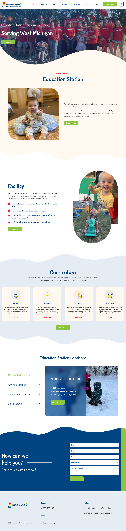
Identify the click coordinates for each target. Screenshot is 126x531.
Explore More (15, 229)
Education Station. (18, 523)
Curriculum (65, 4)
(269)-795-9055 (47, 508)
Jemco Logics (52, 523)
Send (76, 479)
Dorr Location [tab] (24, 403)
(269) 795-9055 (92, 4)
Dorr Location (106, 513)
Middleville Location (90, 508)
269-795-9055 (58, 388)
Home (34, 4)
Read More (16, 317)
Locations (77, 4)
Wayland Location (108, 508)
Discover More (71, 123)
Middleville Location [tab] (24, 375)
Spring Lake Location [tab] (24, 394)
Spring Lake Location (91, 513)
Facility (54, 4)
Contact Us (110, 4)
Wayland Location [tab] (24, 384)
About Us (44, 4)
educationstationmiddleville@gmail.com (63, 392)
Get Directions (57, 402)
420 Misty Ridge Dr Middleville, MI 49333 (63, 395)
